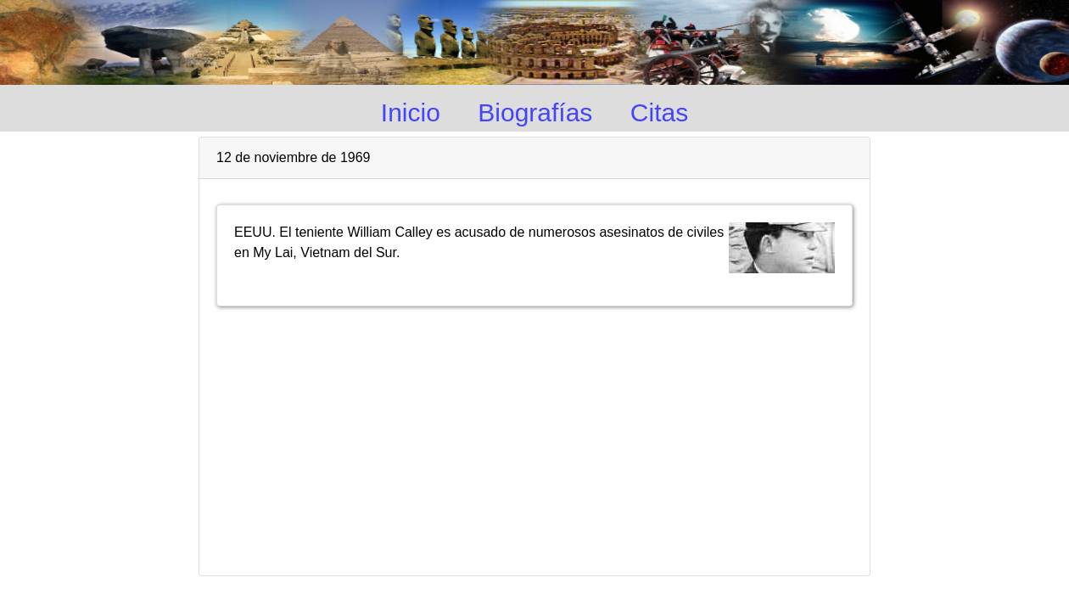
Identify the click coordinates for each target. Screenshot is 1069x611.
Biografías (535, 112)
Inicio (410, 112)
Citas (659, 112)
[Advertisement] (535, 433)
